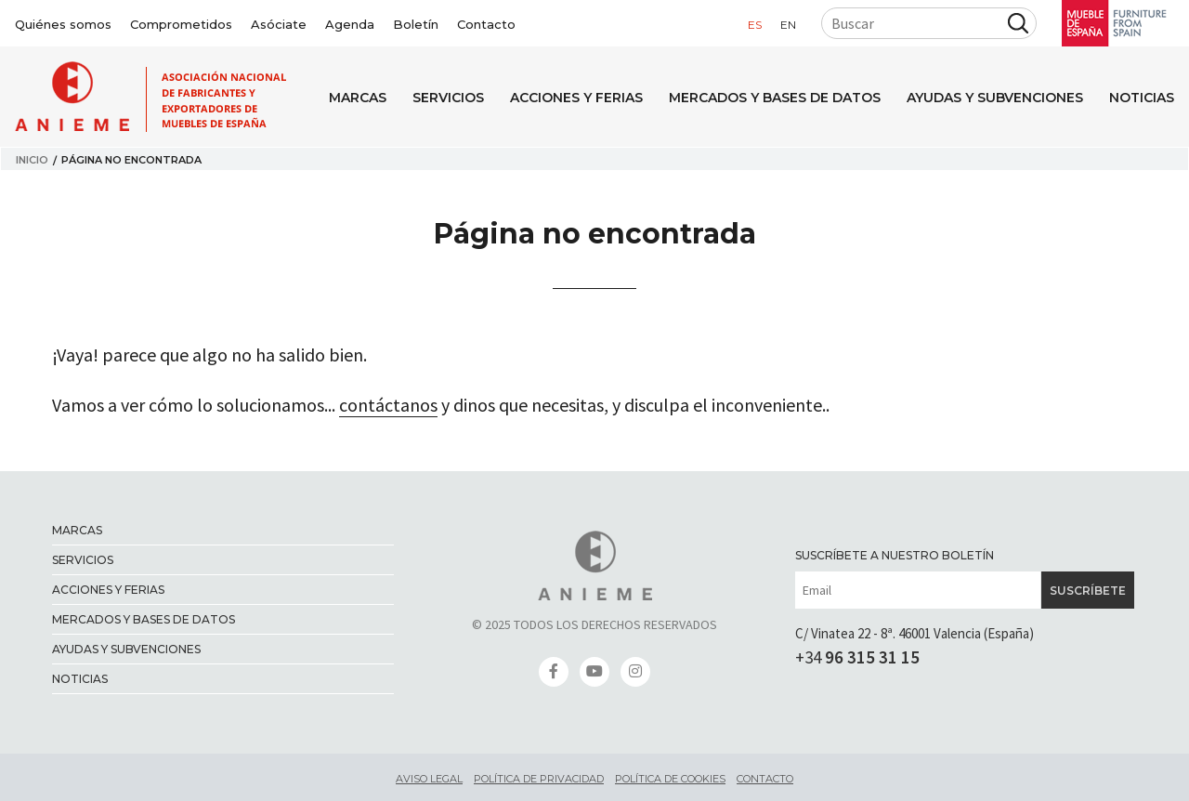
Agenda (349, 24)
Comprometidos (181, 24)
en (788, 25)
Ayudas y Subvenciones (995, 97)
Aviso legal (429, 778)
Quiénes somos (63, 24)
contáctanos (388, 404)
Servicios (448, 97)
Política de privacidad (539, 778)
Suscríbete (1088, 590)
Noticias (1141, 97)
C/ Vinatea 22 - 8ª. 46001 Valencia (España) (914, 633)
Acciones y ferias (576, 97)
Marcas (357, 97)
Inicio (32, 159)
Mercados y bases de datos (775, 97)
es (755, 25)
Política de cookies (670, 778)
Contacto (486, 24)
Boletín (415, 24)
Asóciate (279, 24)
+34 (857, 657)
